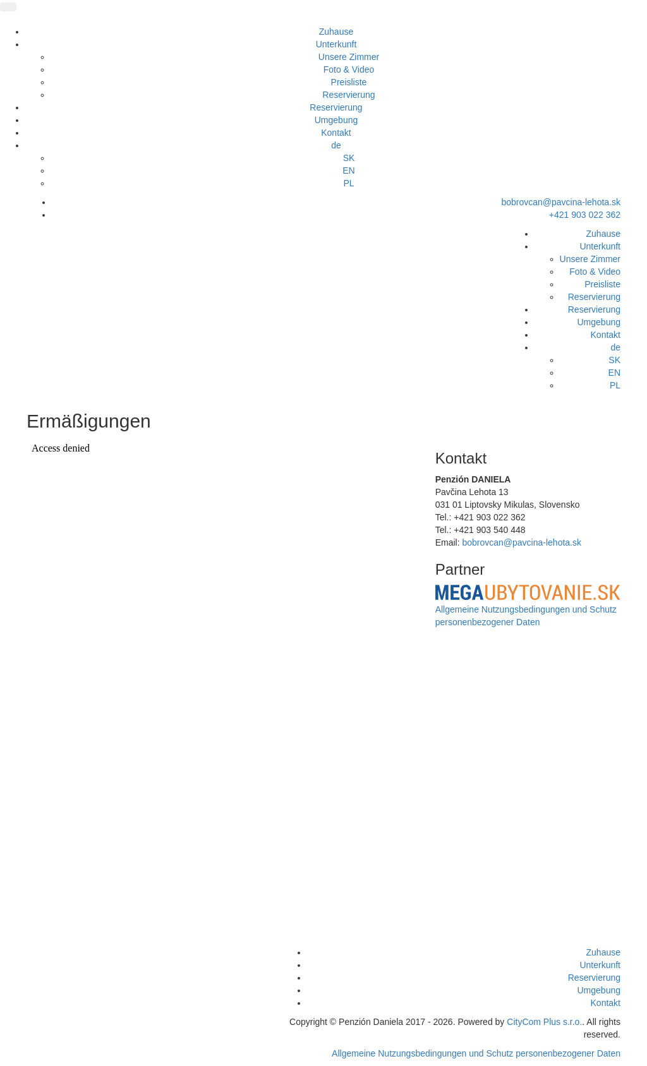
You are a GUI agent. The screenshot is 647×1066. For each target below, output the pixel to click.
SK (349, 158)
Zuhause (336, 32)
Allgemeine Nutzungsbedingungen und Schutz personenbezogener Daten (476, 1053)
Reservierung (348, 95)
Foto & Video (349, 69)
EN (348, 170)
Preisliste (349, 82)
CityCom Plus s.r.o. (544, 1022)
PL (348, 183)
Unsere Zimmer (348, 57)
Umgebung (336, 120)
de (336, 145)
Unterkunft (336, 44)
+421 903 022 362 (584, 215)
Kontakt (336, 133)
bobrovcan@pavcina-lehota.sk (560, 202)
